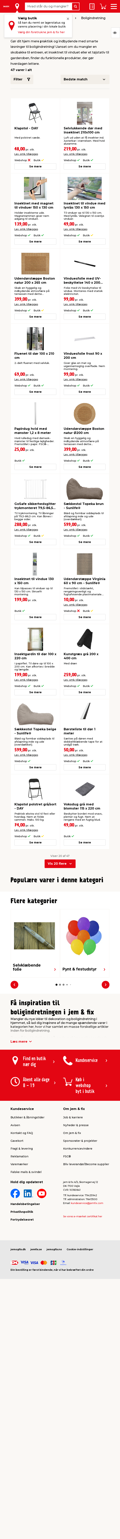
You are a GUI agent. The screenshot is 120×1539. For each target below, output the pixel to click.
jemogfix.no (54, 1335)
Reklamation (19, 1242)
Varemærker (19, 1250)
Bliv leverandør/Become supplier (86, 1250)
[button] (56, 968)
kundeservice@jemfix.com (87, 1289)
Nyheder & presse (76, 1211)
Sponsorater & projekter (80, 1227)
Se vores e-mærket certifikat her (82, 1302)
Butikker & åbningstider (27, 1203)
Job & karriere (73, 1203)
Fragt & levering (22, 1234)
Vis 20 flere (57, 863)
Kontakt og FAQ (22, 1219)
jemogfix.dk (18, 1335)
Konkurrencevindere (77, 1234)
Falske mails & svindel (26, 1258)
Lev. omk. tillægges (26, 154)
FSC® (67, 1242)
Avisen (15, 1211)
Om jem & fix (72, 1219)
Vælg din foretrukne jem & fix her (41, 32)
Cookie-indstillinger (80, 1335)
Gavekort (17, 1227)
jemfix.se (36, 1335)
